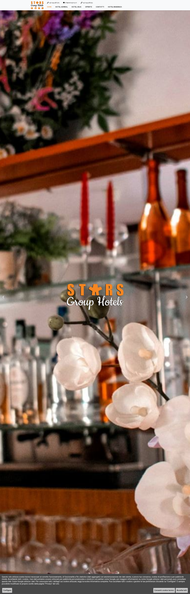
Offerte (88, 7)
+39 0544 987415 (87, 3)
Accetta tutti (182, 590)
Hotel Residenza (115, 7)
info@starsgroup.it (70, 3)
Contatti (100, 7)
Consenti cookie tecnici (164, 590)
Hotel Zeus (76, 7)
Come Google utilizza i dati (23, 581)
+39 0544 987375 (53, 3)
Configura (7, 590)
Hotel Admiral (61, 7)
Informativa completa (99, 581)
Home (49, 7)
